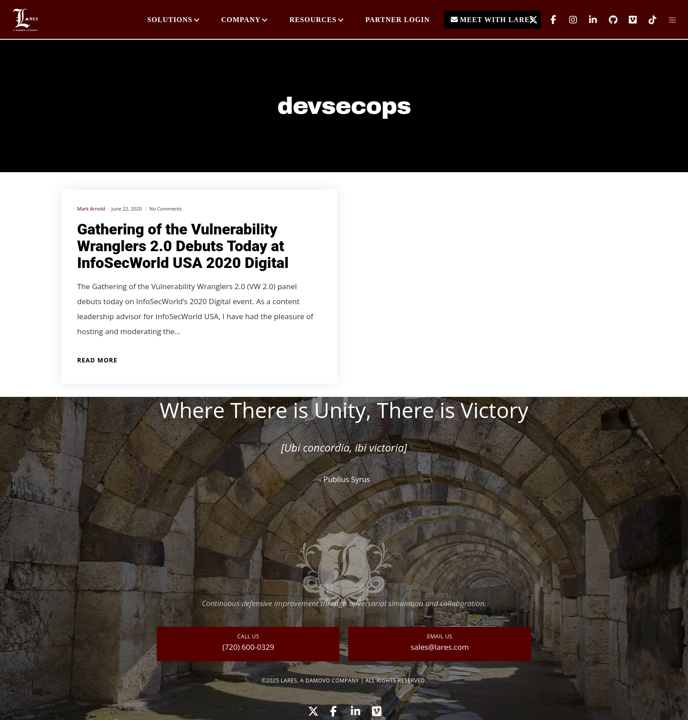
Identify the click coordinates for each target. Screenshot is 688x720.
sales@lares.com (440, 647)
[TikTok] (647, 19)
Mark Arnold (91, 208)
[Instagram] (568, 19)
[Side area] (667, 19)
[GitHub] (607, 19)
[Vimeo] (627, 19)
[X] (528, 19)
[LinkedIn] (587, 19)
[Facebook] (548, 19)
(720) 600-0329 (248, 647)
